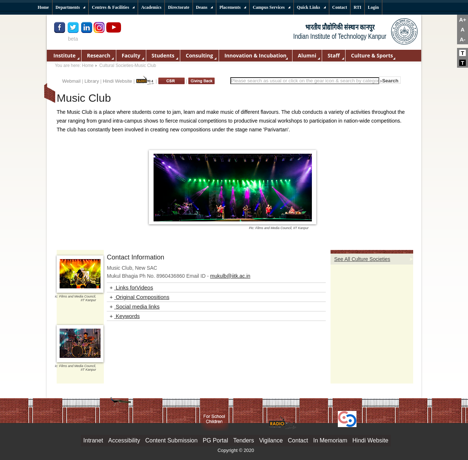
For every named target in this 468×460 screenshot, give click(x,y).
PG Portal (215, 440)
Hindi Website (117, 81)
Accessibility (124, 440)
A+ (462, 19)
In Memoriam (330, 440)
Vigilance (271, 440)
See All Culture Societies (362, 259)
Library (91, 81)
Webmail (71, 81)
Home (88, 65)
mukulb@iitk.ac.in (230, 276)
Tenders (243, 440)
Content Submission (171, 440)
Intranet (93, 440)
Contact (298, 440)
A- (462, 39)
